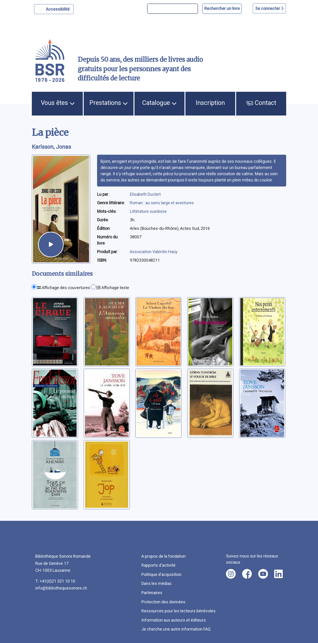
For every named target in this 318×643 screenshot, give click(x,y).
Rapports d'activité (158, 565)
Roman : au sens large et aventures (162, 202)
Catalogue (159, 103)
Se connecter (269, 8)
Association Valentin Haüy (154, 251)
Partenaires (151, 592)
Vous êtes (58, 103)
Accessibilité (58, 8)
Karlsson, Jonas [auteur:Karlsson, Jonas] (51, 147)
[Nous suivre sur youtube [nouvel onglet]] (263, 574)
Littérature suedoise (148, 211)
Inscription (210, 103)
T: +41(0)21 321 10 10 (55, 581)
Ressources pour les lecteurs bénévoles (178, 610)
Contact (261, 103)
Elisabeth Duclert (145, 194)
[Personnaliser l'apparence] (54, 9)
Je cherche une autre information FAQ (176, 629)
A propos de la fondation (163, 556)
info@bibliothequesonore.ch (61, 588)
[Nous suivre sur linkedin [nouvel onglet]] (278, 574)
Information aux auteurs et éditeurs (173, 620)
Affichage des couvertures (63, 287)
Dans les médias (156, 583)
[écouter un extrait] (50, 244)
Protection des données (163, 601)
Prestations (108, 103)
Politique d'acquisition (161, 574)
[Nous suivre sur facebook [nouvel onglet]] (247, 574)
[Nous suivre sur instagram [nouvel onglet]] (231, 574)
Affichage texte (112, 287)
